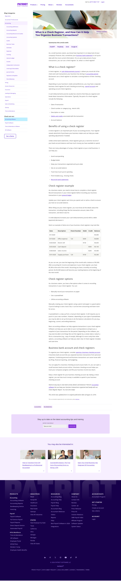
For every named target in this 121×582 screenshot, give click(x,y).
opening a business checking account (88, 353)
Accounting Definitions (12, 26)
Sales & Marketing (9, 104)
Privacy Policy (36, 571)
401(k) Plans (14, 545)
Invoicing (13, 510)
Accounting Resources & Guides (15, 33)
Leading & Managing (10, 93)
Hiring (6, 82)
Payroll (6, 100)
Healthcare (33, 504)
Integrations (55, 528)
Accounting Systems (12, 37)
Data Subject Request (49, 571)
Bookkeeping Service (17, 508)
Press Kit (74, 513)
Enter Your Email (48, 423)
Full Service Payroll (16, 521)
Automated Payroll (16, 530)
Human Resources (9, 86)
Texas (32, 527)
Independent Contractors (13, 65)
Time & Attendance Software (12, 126)
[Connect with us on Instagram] (60, 558)
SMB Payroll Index (77, 519)
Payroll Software (9, 123)
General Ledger (11, 58)
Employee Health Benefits (18, 551)
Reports (53, 519)
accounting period (92, 74)
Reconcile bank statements (59, 180)
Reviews (59, 5)
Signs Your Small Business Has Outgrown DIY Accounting (88, 460)
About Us (74, 498)
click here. (77, 399)
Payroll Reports (15, 524)
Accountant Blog (56, 510)
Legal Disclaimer (62, 571)
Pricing (43, 5)
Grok (68, 47)
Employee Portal (15, 542)
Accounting (8, 23)
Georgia (32, 536)
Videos (53, 516)
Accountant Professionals (11, 19)
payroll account (90, 87)
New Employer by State (37, 524)
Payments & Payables (12, 75)
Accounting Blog (56, 498)
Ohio (32, 533)
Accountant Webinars (58, 513)
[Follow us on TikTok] (71, 558)
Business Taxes (10, 44)
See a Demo (10, 136)
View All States (35, 545)
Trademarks (80, 571)
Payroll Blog (55, 504)
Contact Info (75, 501)
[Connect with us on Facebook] (49, 558)
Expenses (9, 51)
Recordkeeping (10, 79)
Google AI (76, 47)
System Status (76, 528)
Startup (7, 107)
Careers (73, 507)
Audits (8, 40)
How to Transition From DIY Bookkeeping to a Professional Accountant (32, 460)
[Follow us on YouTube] (66, 558)
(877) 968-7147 (94, 2)
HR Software (8, 130)
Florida (32, 542)
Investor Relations (77, 516)
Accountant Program (98, 498)
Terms (88, 571)
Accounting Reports (12, 30)
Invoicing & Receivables (13, 68)
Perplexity (61, 47)
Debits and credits (57, 116)
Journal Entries (10, 72)
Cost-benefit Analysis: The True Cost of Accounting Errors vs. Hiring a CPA (60, 460)
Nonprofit (33, 501)
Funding (9, 54)
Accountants (69, 5)
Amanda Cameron (101, 31)
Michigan (33, 539)
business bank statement (84, 56)
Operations (8, 97)
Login (102, 2)
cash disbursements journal (71, 72)
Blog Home (8, 16)
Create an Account (98, 509)
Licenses (72, 571)
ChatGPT (52, 47)
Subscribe (72, 426)
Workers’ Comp (15, 548)
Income (8, 61)
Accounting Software (10, 119)
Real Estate (34, 510)
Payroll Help (55, 507)
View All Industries (36, 516)
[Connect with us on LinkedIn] (43, 558)
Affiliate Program (76, 522)
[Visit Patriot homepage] (23, 4)
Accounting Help (56, 501)
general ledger (66, 196)
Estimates (9, 47)
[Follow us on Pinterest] (77, 558)
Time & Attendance (10, 111)
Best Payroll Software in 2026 (60, 525)
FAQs (52, 522)
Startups (33, 513)
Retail (32, 498)
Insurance (7, 89)
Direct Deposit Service (17, 527)
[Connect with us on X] (55, 558)
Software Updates (77, 525)
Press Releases (76, 510)
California (33, 530)
